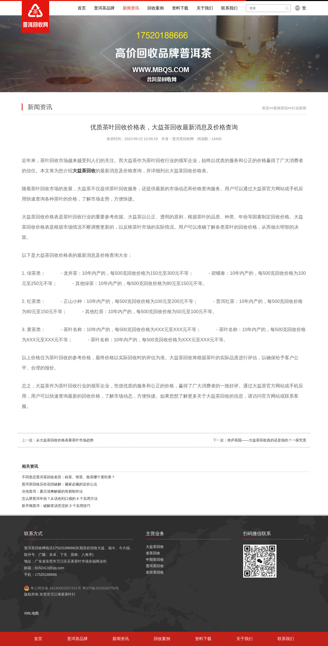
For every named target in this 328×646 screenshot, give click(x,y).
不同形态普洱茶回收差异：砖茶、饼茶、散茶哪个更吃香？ (68, 477)
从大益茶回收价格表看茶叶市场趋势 (65, 440)
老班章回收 (155, 572)
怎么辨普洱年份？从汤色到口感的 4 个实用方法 (60, 498)
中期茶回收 (155, 559)
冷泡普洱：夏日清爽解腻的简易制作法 (52, 491)
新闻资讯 (131, 8)
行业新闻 (299, 108)
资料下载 (180, 8)
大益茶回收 (155, 547)
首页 (82, 8)
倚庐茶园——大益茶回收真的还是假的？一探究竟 (266, 440)
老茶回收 (153, 553)
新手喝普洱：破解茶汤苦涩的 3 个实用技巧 (56, 506)
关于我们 (205, 8)
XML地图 (31, 613)
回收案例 (155, 8)
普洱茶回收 (155, 566)
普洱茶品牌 (104, 8)
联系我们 (229, 8)
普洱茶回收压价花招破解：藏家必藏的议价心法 (59, 484)
